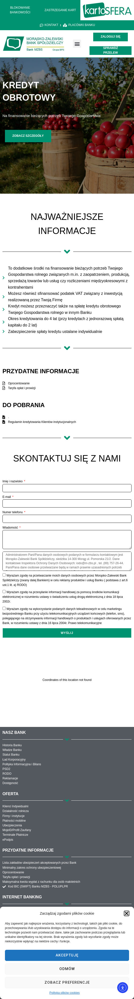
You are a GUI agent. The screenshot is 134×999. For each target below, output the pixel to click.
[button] (126, 913)
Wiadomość (10, 527)
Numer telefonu (12, 512)
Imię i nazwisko (12, 481)
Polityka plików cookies (64, 993)
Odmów (67, 969)
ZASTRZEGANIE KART (60, 10)
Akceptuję (67, 955)
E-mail (7, 497)
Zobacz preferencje (67, 982)
